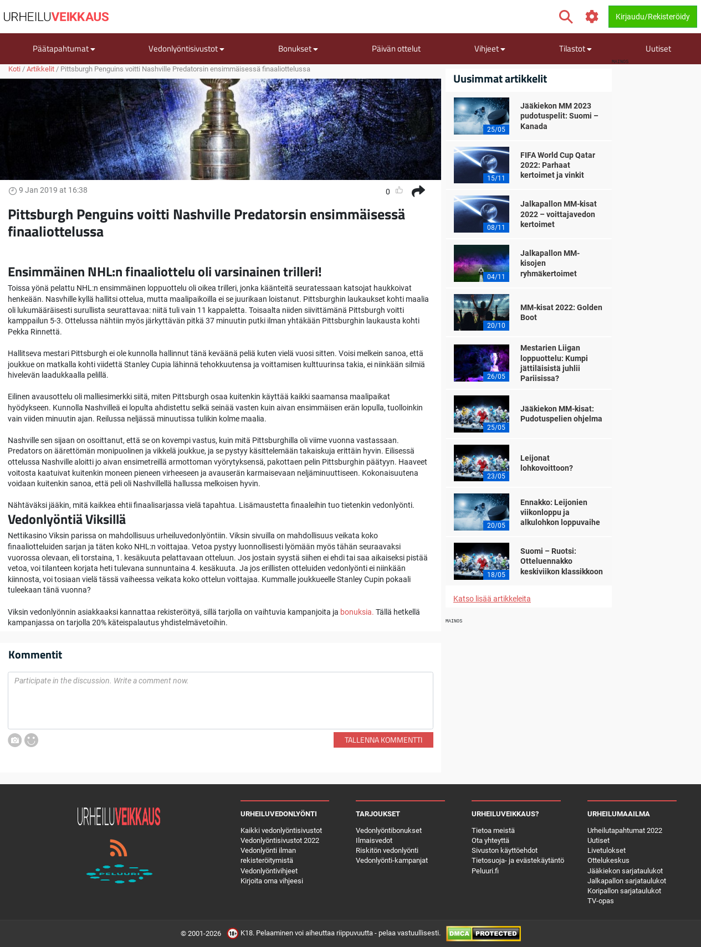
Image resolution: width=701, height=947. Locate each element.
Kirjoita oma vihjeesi (272, 881)
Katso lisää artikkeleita (492, 598)
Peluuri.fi (485, 871)
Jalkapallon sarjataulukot (626, 881)
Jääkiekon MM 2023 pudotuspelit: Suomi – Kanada (559, 115)
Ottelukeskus (608, 860)
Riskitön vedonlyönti (387, 850)
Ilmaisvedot (374, 840)
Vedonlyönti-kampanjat (392, 860)
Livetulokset (606, 850)
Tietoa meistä (493, 830)
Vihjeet (489, 48)
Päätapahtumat (64, 48)
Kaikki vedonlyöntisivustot (281, 830)
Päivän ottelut (396, 48)
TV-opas (600, 901)
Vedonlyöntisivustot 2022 (280, 840)
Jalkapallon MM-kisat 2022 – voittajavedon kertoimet (558, 213)
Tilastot (575, 48)
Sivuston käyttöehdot (505, 850)
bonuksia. (357, 612)
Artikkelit (40, 69)
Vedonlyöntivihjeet (269, 871)
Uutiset (658, 48)
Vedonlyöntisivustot (186, 48)
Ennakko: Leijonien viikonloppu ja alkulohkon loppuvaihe (560, 512)
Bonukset (298, 48)
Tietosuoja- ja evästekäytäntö (518, 860)
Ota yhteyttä (490, 840)
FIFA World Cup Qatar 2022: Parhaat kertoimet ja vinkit (557, 165)
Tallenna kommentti (383, 739)
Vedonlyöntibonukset (389, 830)
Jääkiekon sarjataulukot (625, 871)
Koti (14, 69)
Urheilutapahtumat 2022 (624, 830)
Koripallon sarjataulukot (624, 891)
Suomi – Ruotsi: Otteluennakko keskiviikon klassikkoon (561, 561)
